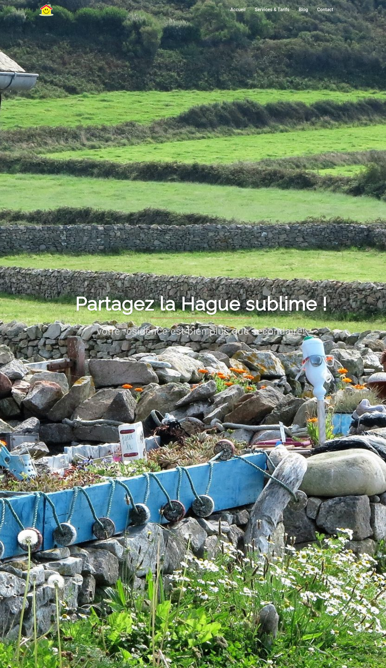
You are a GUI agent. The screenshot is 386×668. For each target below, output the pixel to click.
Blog (303, 9)
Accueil (237, 9)
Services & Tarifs (272, 9)
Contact (325, 9)
